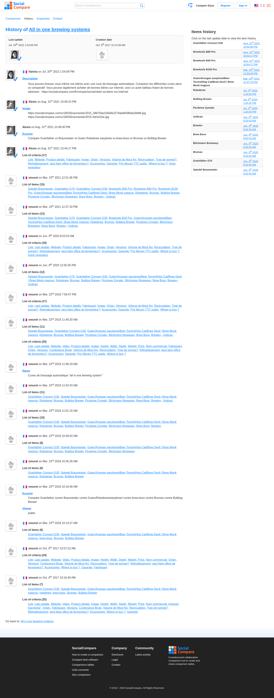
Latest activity (142, 654)
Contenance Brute (60, 350)
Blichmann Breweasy (64, 196)
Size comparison (81, 674)
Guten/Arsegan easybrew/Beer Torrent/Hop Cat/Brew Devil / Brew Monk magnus (84, 192)
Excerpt (27, 133)
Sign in (243, 5)
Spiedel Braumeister (40, 188)
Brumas (154, 192)
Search (141, 5)
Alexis (32, 101)
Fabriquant (73, 159)
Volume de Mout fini (124, 159)
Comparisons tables (83, 664)
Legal (115, 659)
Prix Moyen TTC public (133, 163)
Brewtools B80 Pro (145, 188)
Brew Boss (85, 196)
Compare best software (85, 659)
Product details (55, 159)
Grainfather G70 (65, 188)
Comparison (13, 18)
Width (113, 346)
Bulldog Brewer (170, 192)
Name (26, 370)
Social (185, 650)
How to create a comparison (87, 654)
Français (262, 5)
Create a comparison (190, 6)
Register (226, 5)
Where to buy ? (158, 163)
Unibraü (111, 196)
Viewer (26, 508)
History (28, 18)
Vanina (33, 71)
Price (141, 346)
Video (66, 346)
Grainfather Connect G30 (91, 188)
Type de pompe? (166, 159)
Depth (122, 346)
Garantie (112, 163)
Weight (132, 346)
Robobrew (141, 192)
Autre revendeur (38, 255)
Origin (94, 159)
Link (30, 159)
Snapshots (43, 18)
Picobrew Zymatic (39, 196)
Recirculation (146, 159)
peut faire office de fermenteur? (69, 163)
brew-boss (45, 538)
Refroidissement (38, 163)
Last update (42, 247)
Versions (105, 159)
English (256, 5)
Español (268, 5)
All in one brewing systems (59, 29)
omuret (33, 177)
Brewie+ (99, 196)
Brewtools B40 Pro (120, 188)
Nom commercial (156, 346)
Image (26, 108)
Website (40, 159)
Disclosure (117, 654)
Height (104, 346)
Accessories (97, 163)
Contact (116, 664)
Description (30, 78)
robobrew (45, 592)
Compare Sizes (205, 5)
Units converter (80, 669)
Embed (57, 18)
